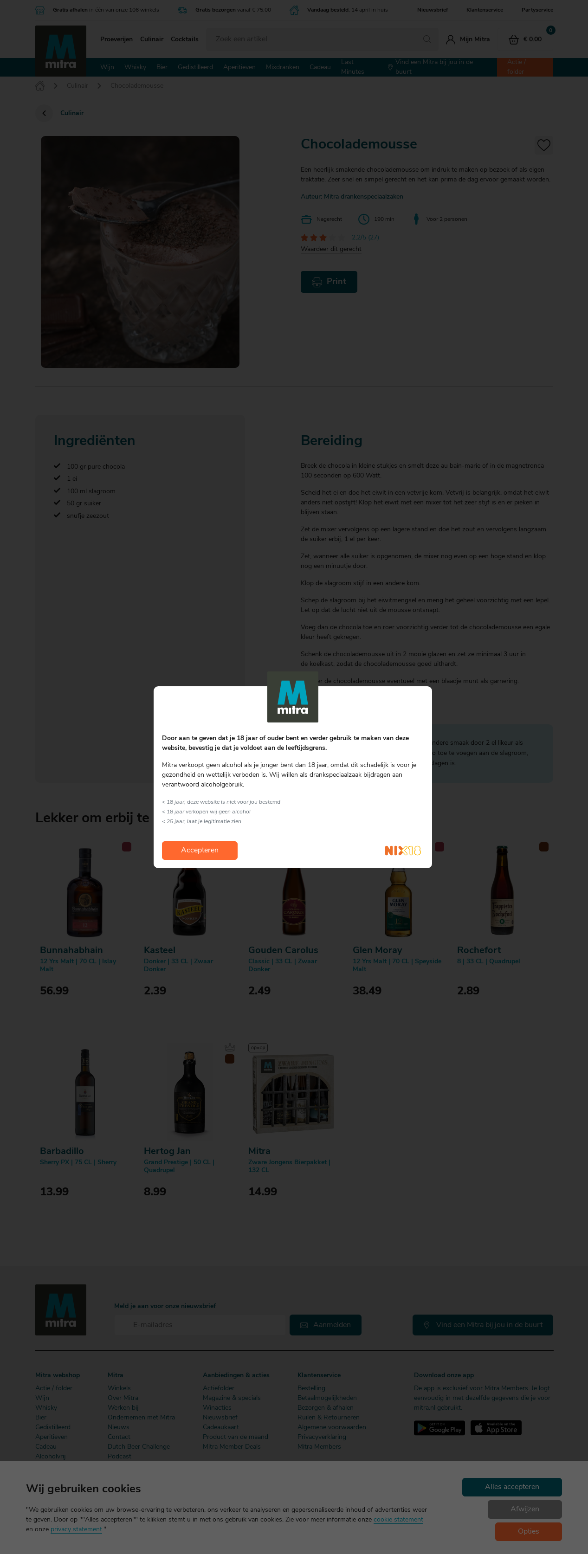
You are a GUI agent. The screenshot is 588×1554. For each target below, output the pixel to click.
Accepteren (200, 850)
